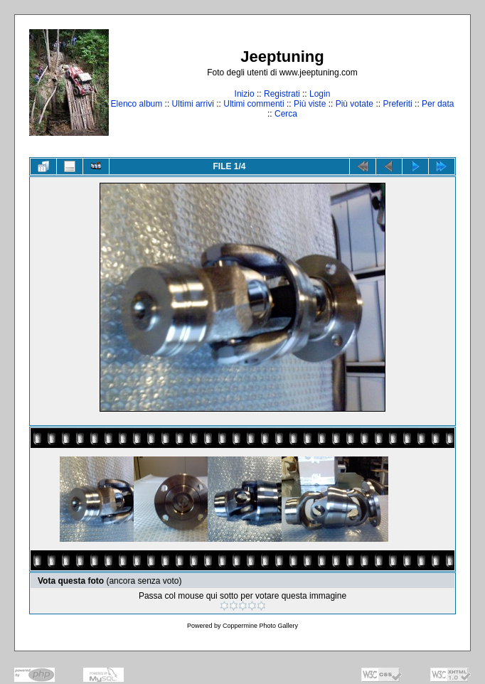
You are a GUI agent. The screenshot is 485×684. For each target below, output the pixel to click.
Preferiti (397, 104)
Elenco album (137, 104)
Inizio (245, 94)
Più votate (354, 104)
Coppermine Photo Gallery (260, 625)
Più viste (310, 104)
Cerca (286, 114)
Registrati (282, 94)
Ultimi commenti (253, 104)
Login (319, 94)
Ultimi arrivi (193, 104)
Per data (438, 104)
